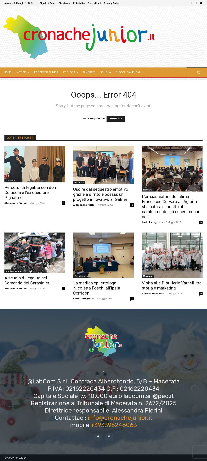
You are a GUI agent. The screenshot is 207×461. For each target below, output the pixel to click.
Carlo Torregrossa (152, 222)
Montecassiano (14, 271)
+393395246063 (114, 425)
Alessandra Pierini (15, 202)
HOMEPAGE (116, 118)
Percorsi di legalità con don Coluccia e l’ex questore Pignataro (30, 192)
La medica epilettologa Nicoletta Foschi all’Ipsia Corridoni (96, 288)
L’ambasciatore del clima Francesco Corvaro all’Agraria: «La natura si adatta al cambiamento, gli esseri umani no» (170, 206)
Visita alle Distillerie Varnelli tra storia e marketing (172, 285)
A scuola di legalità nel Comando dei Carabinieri (27, 280)
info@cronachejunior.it (120, 417)
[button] (198, 72)
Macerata (10, 180)
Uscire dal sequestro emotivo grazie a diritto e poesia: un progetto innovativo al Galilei (100, 194)
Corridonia (79, 276)
